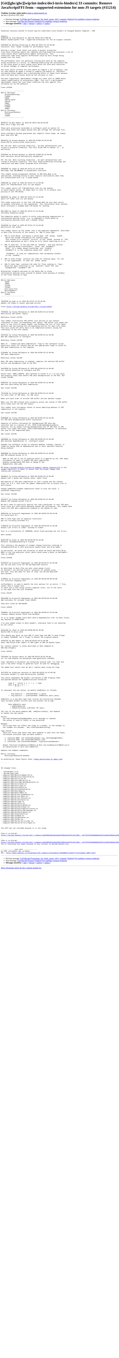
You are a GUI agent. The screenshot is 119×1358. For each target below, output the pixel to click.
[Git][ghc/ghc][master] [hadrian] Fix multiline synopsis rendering (42, 21)
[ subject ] (39, 24)
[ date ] (25, 24)
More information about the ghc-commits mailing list (21, 1033)
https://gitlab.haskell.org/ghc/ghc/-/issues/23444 (29, 362)
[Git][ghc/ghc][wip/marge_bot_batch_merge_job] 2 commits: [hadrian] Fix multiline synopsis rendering (59, 19)
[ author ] (47, 24)
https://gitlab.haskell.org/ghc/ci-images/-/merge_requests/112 (32, 555)
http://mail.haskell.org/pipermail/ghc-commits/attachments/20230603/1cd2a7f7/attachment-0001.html (51, 1018)
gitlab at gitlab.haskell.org (37, 13)
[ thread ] (31, 24)
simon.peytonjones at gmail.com (48, 905)
